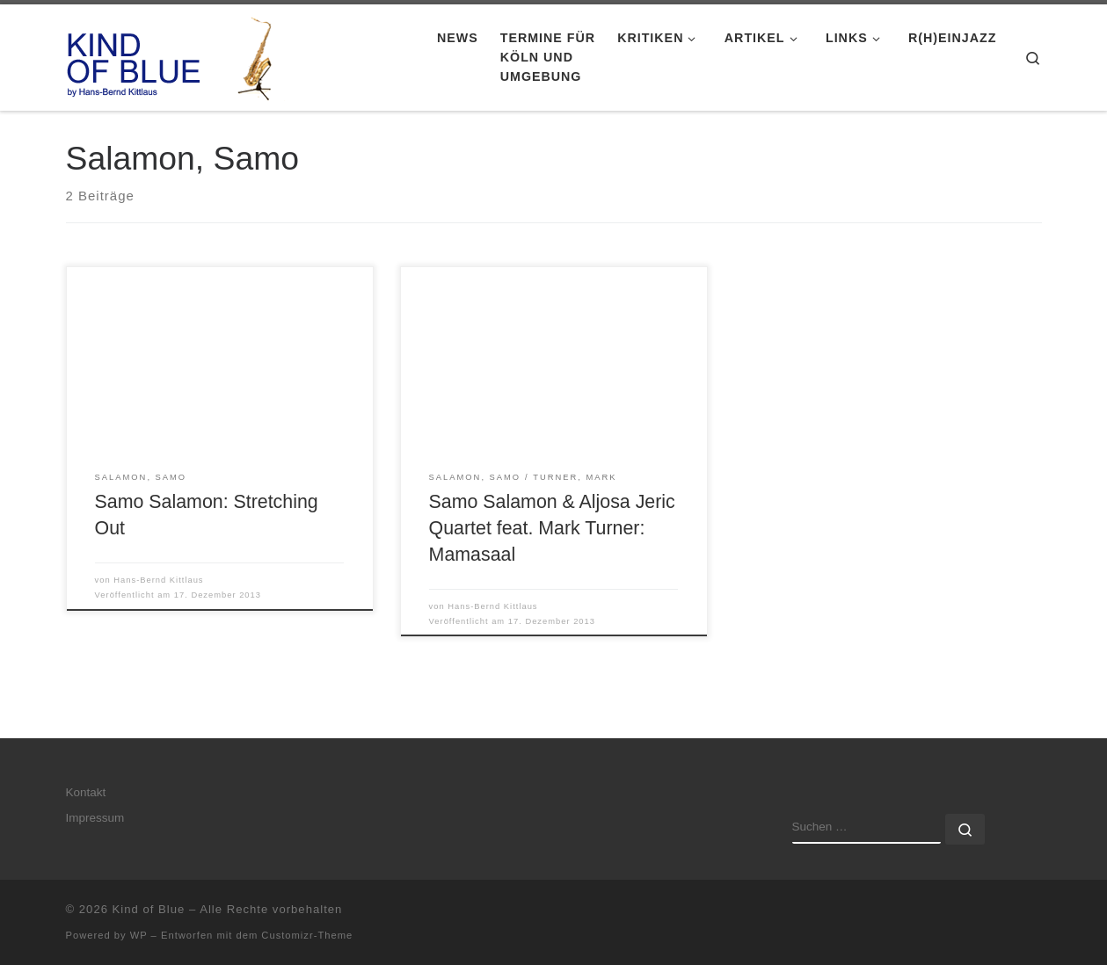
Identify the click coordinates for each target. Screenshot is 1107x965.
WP (139, 935)
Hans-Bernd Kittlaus (158, 580)
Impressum (95, 817)
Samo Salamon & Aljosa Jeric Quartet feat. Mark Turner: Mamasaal (552, 528)
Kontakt (86, 792)
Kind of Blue (149, 909)
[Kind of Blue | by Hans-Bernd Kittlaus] (176, 55)
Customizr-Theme (307, 935)
